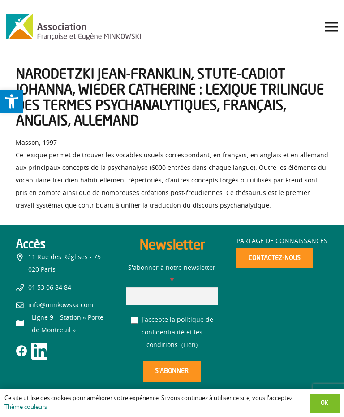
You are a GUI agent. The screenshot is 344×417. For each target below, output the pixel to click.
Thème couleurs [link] (25, 407)
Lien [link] (189, 345)
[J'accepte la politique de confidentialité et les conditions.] (134, 320)
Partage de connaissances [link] (281, 241)
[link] (11, 101)
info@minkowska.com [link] (60, 305)
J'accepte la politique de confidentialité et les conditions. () (172, 332)
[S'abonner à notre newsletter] (172, 296)
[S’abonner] (172, 371)
